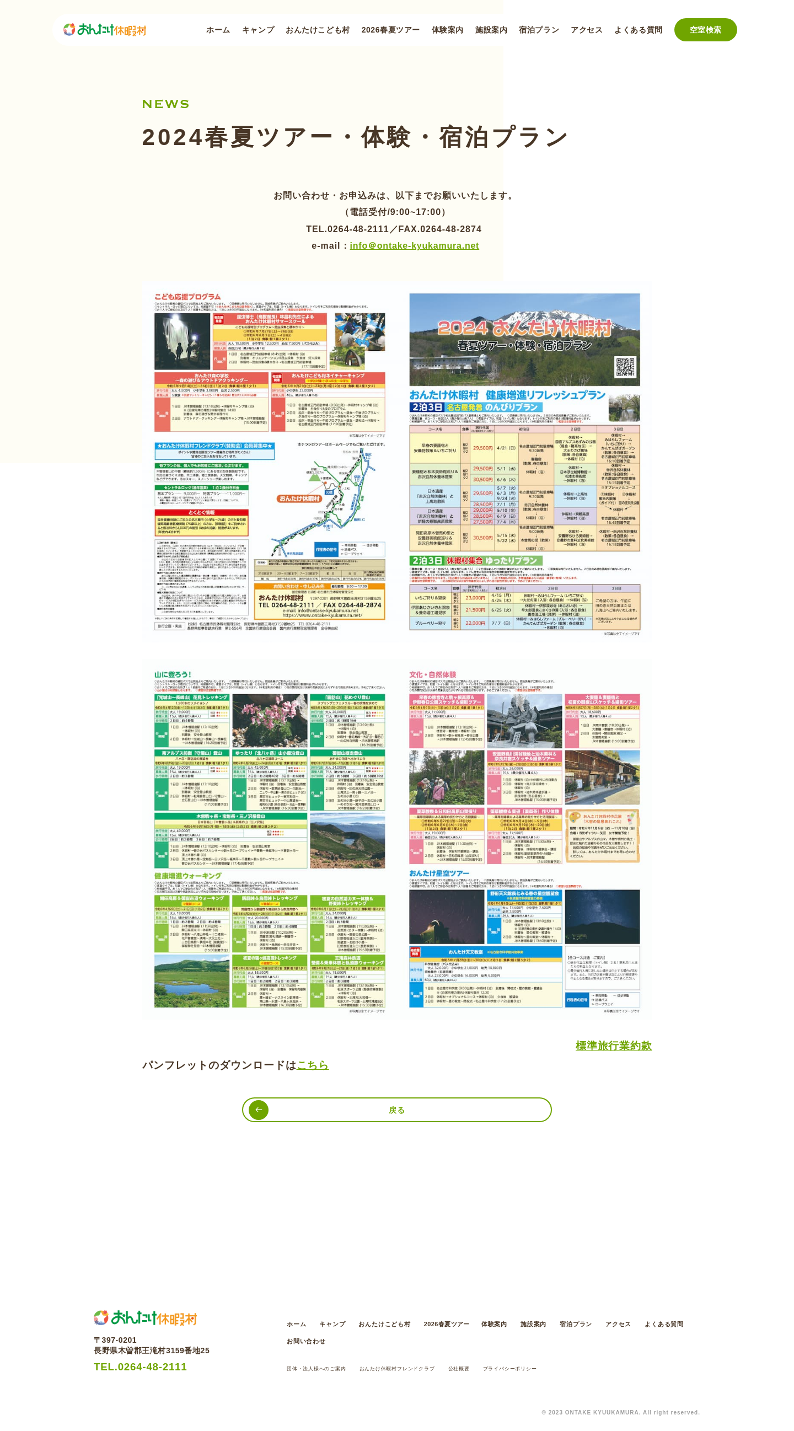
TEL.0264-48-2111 (153, 1371)
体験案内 (448, 30)
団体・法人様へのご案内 (326, 1368)
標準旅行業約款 (613, 1046)
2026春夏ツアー (391, 30)
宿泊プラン (539, 30)
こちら (313, 1065)
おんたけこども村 (318, 30)
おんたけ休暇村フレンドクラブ (429, 1368)
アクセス (587, 30)
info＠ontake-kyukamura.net (414, 245)
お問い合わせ (421, 1339)
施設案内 (491, 30)
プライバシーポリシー (570, 1368)
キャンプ (258, 30)
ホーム (218, 30)
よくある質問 (638, 30)
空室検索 (706, 29)
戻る (397, 1113)
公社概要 (506, 1368)
